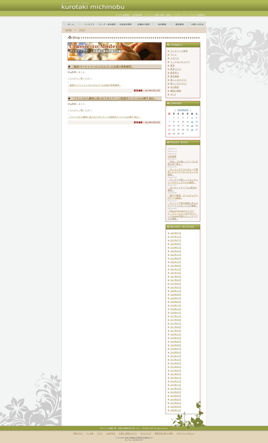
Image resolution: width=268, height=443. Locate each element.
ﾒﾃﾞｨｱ (173, 94)
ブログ (82, 30)
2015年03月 (175, 374)
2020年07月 (175, 298)
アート (173, 54)
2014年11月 (175, 385)
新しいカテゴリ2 (178, 83)
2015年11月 (175, 356)
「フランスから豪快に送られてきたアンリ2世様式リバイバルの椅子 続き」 (114, 98)
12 (192, 121)
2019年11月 (175, 305)
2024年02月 (175, 251)
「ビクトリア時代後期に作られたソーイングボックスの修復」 (183, 204)
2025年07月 (175, 240)
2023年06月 (175, 258)
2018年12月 (175, 309)
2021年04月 (175, 280)
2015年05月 (175, 370)
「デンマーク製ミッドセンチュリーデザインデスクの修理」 (183, 181)
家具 (172, 65)
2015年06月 (175, 367)
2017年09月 (175, 320)
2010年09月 (175, 403)
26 (192, 129)
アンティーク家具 (179, 51)
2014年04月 (175, 396)
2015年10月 (175, 359)
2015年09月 (175, 363)
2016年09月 (175, 341)
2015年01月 (175, 377)
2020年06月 (175, 302)
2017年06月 (175, 327)
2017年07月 (175, 323)
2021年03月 (183, 110)
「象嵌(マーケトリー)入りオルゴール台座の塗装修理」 (102, 66)
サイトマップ (145, 433)
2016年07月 (175, 349)
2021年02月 (175, 287)
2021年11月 (175, 269)
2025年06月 (175, 244)
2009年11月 (175, 410)
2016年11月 (175, 334)
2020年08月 (175, 294)
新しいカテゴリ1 (178, 80)
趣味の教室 (175, 91)
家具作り (174, 72)
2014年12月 (175, 381)
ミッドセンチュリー (180, 62)
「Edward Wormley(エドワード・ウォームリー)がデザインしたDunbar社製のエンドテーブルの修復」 (183, 215)
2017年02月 (175, 330)
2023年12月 (175, 255)
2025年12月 (175, 236)
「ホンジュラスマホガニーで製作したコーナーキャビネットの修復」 (183, 172)
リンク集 (89, 433)
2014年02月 (175, 399)
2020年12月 (175, 291)
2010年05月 (175, 406)
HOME (68, 30)
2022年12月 (175, 262)
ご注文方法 (110, 433)
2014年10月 (175, 388)
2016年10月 (175, 338)
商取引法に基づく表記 (164, 433)
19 (192, 125)
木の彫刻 (174, 87)
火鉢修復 (172, 156)
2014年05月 (175, 392)
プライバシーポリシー (185, 433)
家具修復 (174, 76)
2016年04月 (175, 352)
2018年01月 (175, 312)
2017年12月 (175, 316)
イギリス (174, 58)
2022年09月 (175, 265)
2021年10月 (175, 273)
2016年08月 (175, 345)
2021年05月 (175, 276)
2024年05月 (175, 247)
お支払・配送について (128, 433)
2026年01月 (175, 233)
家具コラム (175, 69)
